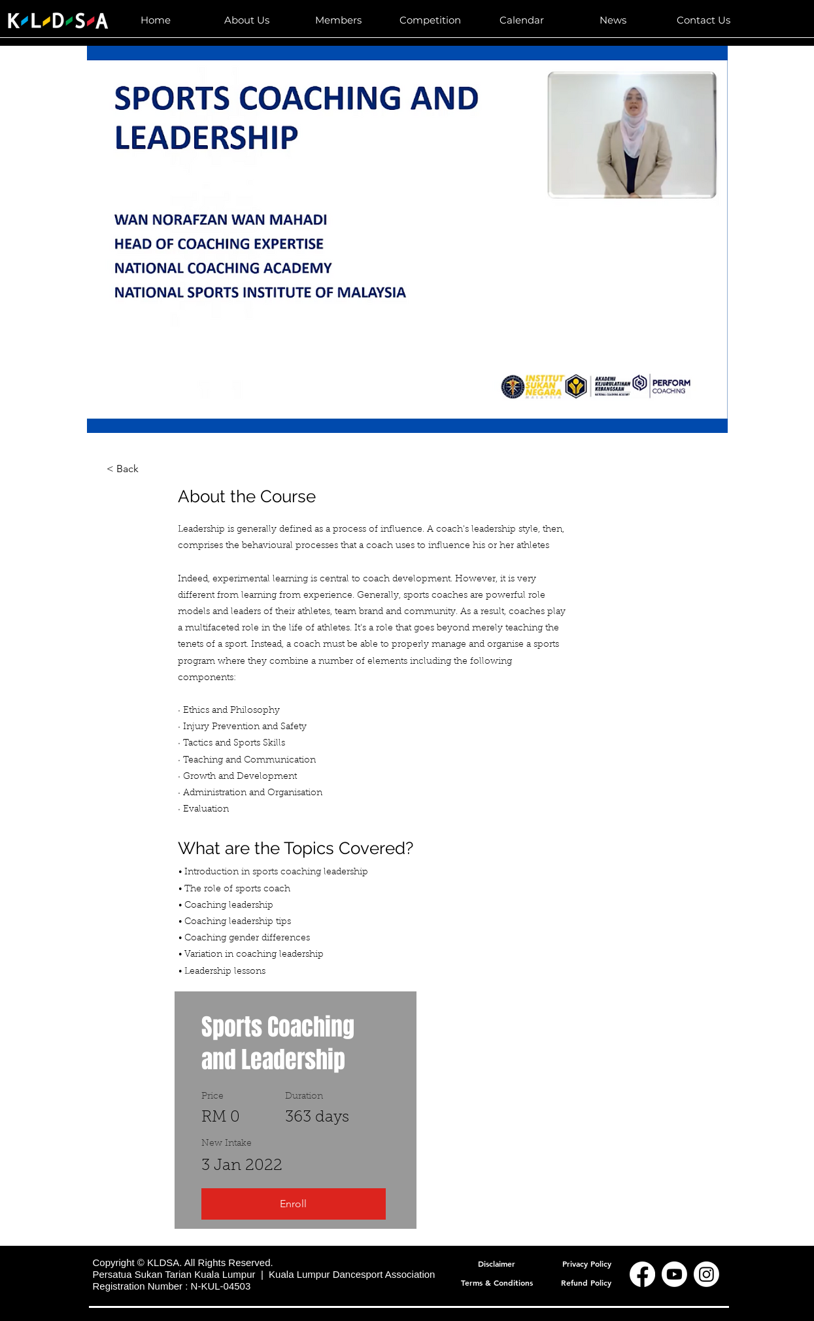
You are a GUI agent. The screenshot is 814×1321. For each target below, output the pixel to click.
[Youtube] (674, 1274)
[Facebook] (642, 1274)
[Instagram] (706, 1274)
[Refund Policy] (586, 1282)
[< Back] (142, 469)
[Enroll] (293, 1204)
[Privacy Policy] (586, 1263)
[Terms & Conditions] (497, 1282)
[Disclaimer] (497, 1263)
